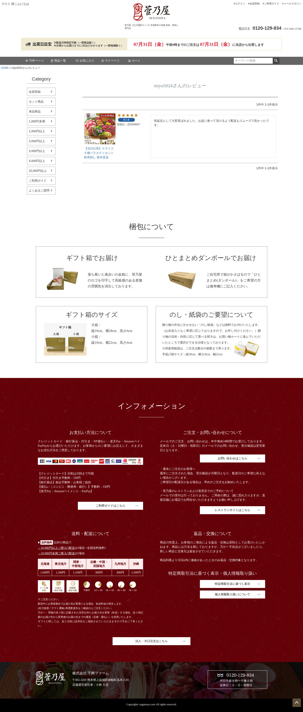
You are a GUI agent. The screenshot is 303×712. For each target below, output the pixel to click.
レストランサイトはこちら (232, 510)
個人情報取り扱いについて (232, 594)
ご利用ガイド (271, 3)
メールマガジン (292, 3)
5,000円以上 (37, 160)
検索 (276, 61)
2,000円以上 (37, 141)
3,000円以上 (37, 151)
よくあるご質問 (39, 190)
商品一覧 (58, 60)
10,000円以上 (38, 170)
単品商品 (35, 111)
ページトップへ (296, 703)
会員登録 (255, 3)
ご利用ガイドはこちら (110, 505)
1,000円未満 (37, 121)
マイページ (110, 60)
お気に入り (85, 60)
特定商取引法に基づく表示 (232, 583)
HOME (5, 67)
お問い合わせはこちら (232, 458)
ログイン (240, 3)
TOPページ (34, 60)
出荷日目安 (42, 44)
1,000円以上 (37, 131)
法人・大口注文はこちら (151, 641)
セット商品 (36, 101)
